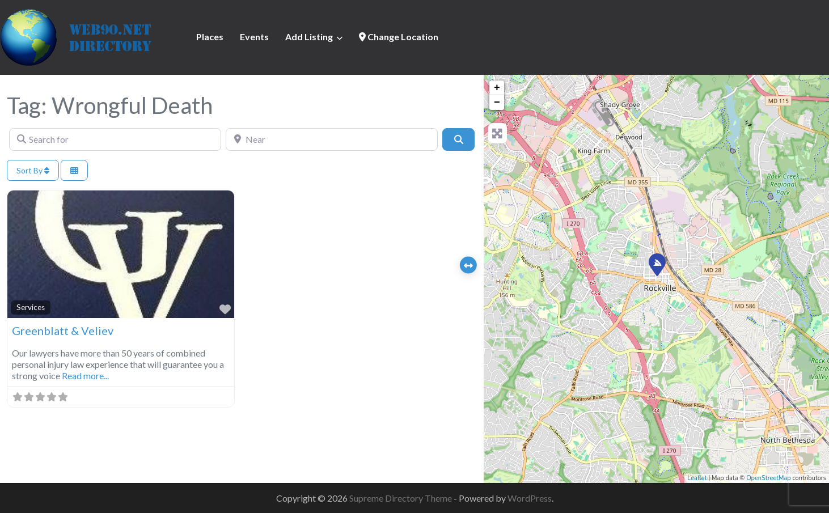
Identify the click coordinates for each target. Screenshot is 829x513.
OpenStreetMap (768, 478)
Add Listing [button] (309, 36)
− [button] (497, 102)
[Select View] (74, 170)
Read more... (85, 375)
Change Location (398, 36)
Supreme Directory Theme (401, 498)
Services (30, 307)
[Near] (332, 139)
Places (209, 36)
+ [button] (497, 88)
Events (254, 36)
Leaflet (697, 478)
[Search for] (115, 139)
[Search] (458, 139)
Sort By (32, 170)
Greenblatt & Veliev (62, 330)
